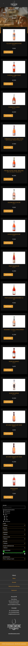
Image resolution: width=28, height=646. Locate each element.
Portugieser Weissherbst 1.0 (14, 298)
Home (14, 578)
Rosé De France (14, 362)
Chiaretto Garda (14, 107)
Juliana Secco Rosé (14, 203)
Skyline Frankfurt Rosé (14, 425)
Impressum (14, 590)
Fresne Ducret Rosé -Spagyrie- (14, 171)
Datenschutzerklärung (14, 586)
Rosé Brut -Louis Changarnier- (14, 330)
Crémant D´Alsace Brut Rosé (13, 139)
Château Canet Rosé (14, 76)
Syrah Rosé (14, 489)
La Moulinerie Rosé (14, 235)
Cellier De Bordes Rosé (14, 44)
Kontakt (14, 582)
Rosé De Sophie (14, 393)
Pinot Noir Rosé (14, 266)
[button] (8, 52)
